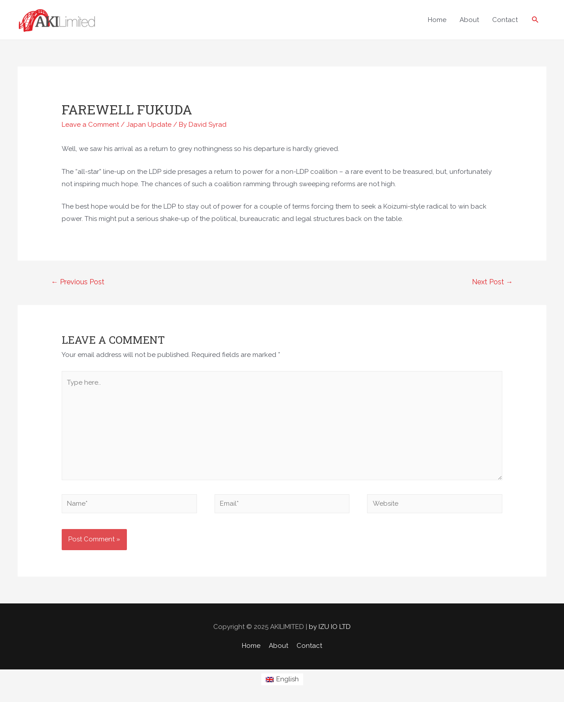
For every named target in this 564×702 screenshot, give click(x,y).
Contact (309, 646)
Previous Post (77, 282)
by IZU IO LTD (330, 627)
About (278, 646)
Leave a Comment (90, 125)
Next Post (492, 282)
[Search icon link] (535, 19)
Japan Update (148, 125)
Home (251, 646)
